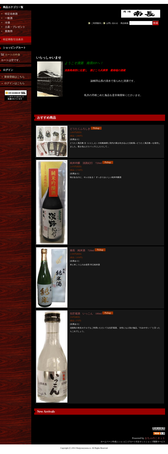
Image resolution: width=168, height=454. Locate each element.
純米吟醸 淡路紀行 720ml (86, 163)
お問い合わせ (112, 23)
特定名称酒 (11, 13)
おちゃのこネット (155, 438)
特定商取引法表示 (13, 39)
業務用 (9, 31)
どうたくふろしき (80, 128)
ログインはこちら (14, 83)
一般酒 (9, 18)
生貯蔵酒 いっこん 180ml (86, 313)
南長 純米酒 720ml (82, 250)
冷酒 (7, 22)
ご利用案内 (96, 23)
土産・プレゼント (15, 26)
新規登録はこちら (14, 76)
